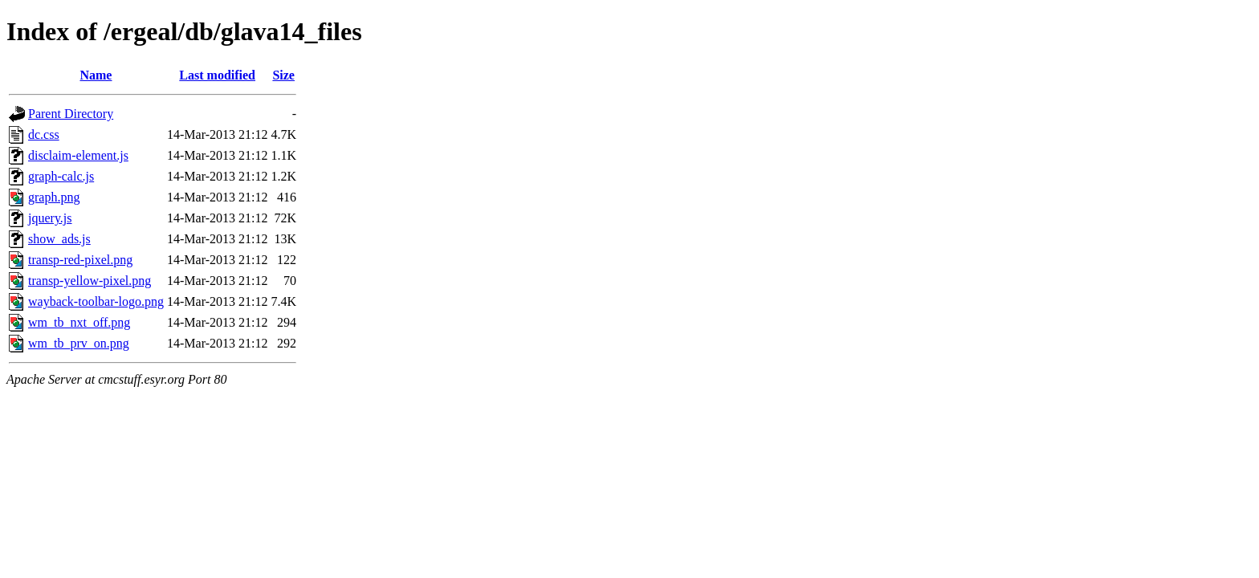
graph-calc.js (61, 176)
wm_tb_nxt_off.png (79, 322)
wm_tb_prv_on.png (78, 343)
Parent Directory (70, 113)
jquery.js (50, 218)
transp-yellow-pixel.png (89, 280)
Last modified (217, 75)
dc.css (43, 134)
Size (283, 75)
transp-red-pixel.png (80, 260)
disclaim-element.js (78, 155)
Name (95, 75)
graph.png (53, 197)
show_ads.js (59, 239)
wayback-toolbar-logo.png (96, 301)
